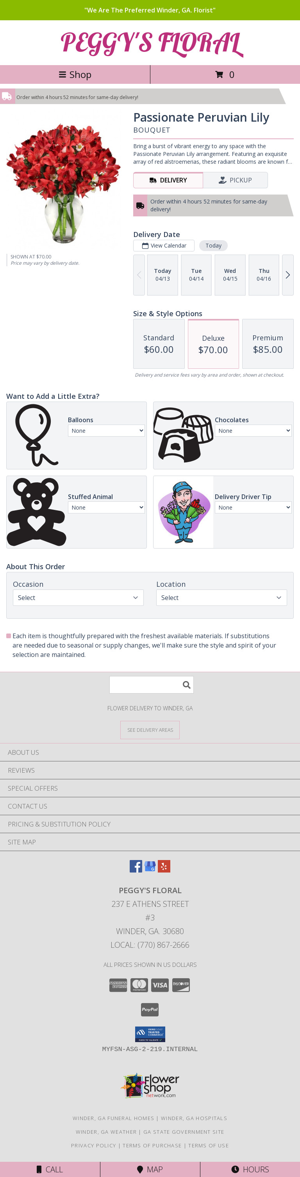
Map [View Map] (150, 1169)
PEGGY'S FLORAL (150, 42)
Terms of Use (208, 1145)
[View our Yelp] (164, 869)
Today (213, 245)
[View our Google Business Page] (150, 869)
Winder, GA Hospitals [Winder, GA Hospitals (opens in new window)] (194, 1118)
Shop (75, 74)
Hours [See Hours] (250, 1169)
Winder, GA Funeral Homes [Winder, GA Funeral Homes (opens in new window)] (113, 1118)
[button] (150, 1034)
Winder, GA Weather (106, 1131)
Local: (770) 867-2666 (150, 945)
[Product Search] (151, 685)
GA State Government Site (183, 1131)
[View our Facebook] (136, 869)
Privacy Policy (93, 1145)
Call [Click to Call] (50, 1169)
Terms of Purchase (152, 1145)
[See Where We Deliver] (150, 729)
